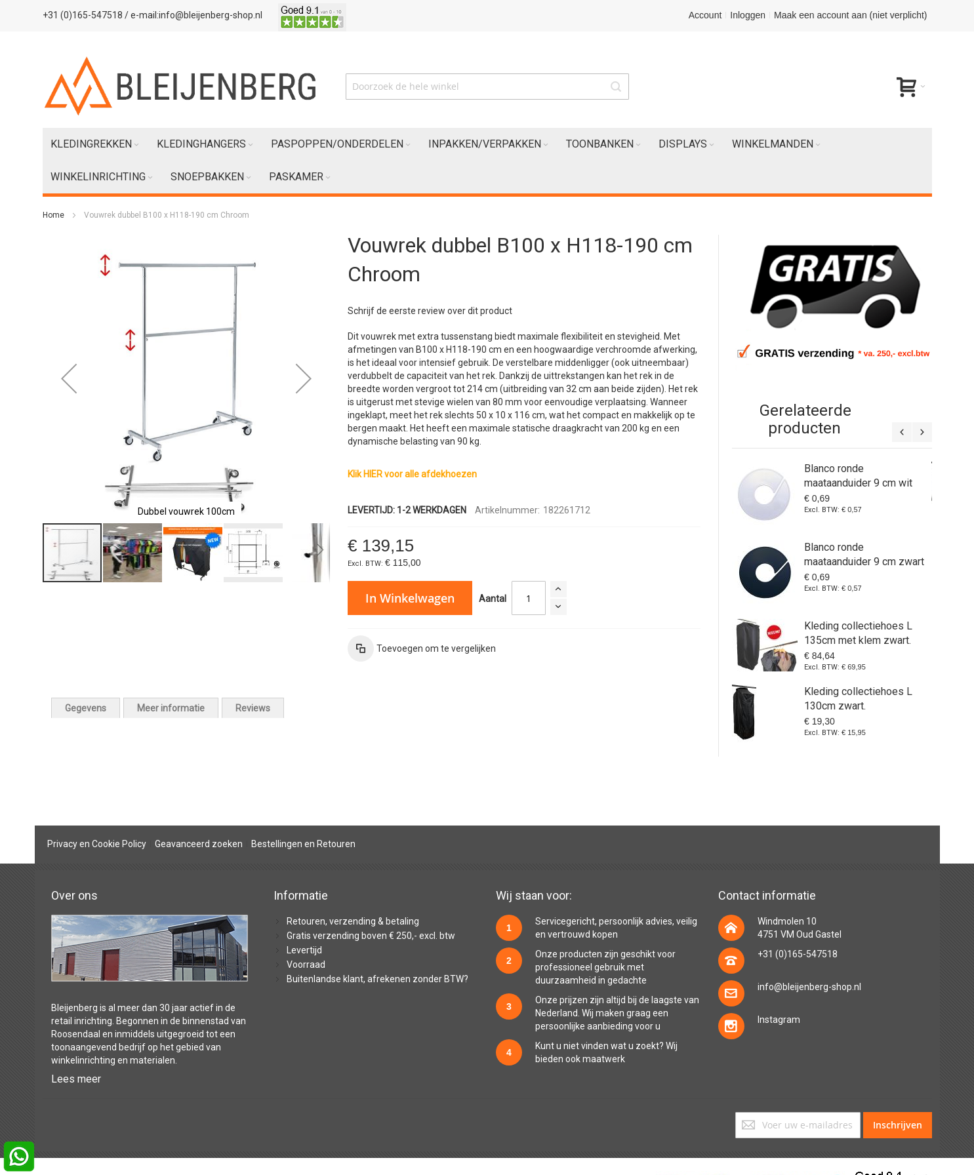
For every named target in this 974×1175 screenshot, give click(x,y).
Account (705, 15)
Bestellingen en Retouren (303, 844)
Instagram (779, 1019)
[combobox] (487, 86)
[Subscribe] (897, 1125)
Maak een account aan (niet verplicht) (850, 15)
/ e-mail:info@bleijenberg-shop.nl (193, 15)
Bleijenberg (74, 1008)
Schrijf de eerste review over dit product (430, 311)
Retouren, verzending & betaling (353, 921)
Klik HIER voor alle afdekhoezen (412, 474)
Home (53, 215)
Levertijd (304, 950)
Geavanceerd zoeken (199, 844)
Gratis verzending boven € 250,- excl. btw (371, 935)
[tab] (85, 708)
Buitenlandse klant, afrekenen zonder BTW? (377, 979)
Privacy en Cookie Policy (96, 844)
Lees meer (76, 1079)
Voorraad (306, 964)
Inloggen (747, 15)
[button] (69, 378)
